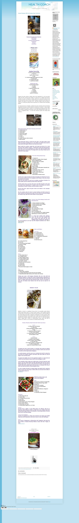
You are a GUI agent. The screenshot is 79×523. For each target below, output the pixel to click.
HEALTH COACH (39, 4)
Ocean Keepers (55, 97)
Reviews (54, 95)
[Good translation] (2, 507)
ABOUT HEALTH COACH (56, 90)
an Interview (34, 51)
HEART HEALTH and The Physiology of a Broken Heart (56, 142)
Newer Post (19, 496)
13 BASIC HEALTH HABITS (56, 91)
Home (34, 496)
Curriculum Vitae (55, 93)
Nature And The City (55, 98)
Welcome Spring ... (55, 131)
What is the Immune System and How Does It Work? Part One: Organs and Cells (56, 136)
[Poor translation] (5, 507)
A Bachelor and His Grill (21, 423)
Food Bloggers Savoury (34, 430)
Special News (54, 96)
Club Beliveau (54, 94)
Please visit (34, 429)
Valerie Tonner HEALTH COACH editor (56, 28)
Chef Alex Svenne (34, 52)
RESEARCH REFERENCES (56, 92)
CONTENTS (54, 89)
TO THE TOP (34, 463)
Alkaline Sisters (20, 222)
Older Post (49, 496)
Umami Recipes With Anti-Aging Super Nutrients (29, 13)
